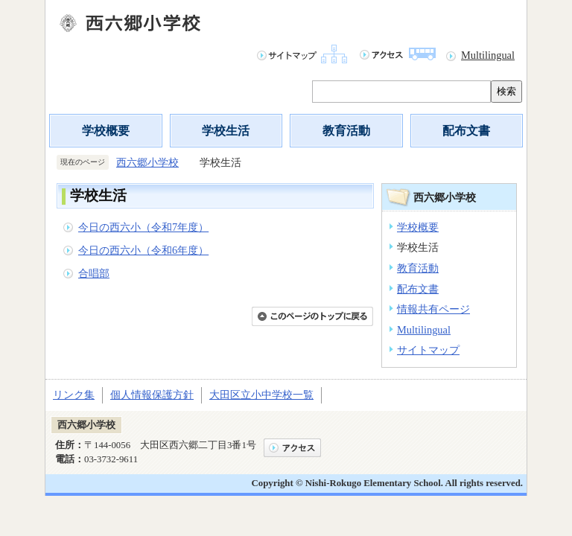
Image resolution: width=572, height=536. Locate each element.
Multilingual (488, 55)
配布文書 (466, 130)
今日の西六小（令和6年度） (143, 250)
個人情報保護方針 (152, 395)
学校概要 (106, 130)
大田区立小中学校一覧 (261, 395)
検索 (506, 91)
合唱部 (93, 273)
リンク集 (74, 395)
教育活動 (346, 130)
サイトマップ (428, 350)
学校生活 (226, 130)
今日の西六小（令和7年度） (143, 227)
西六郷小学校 (147, 162)
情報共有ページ (433, 309)
